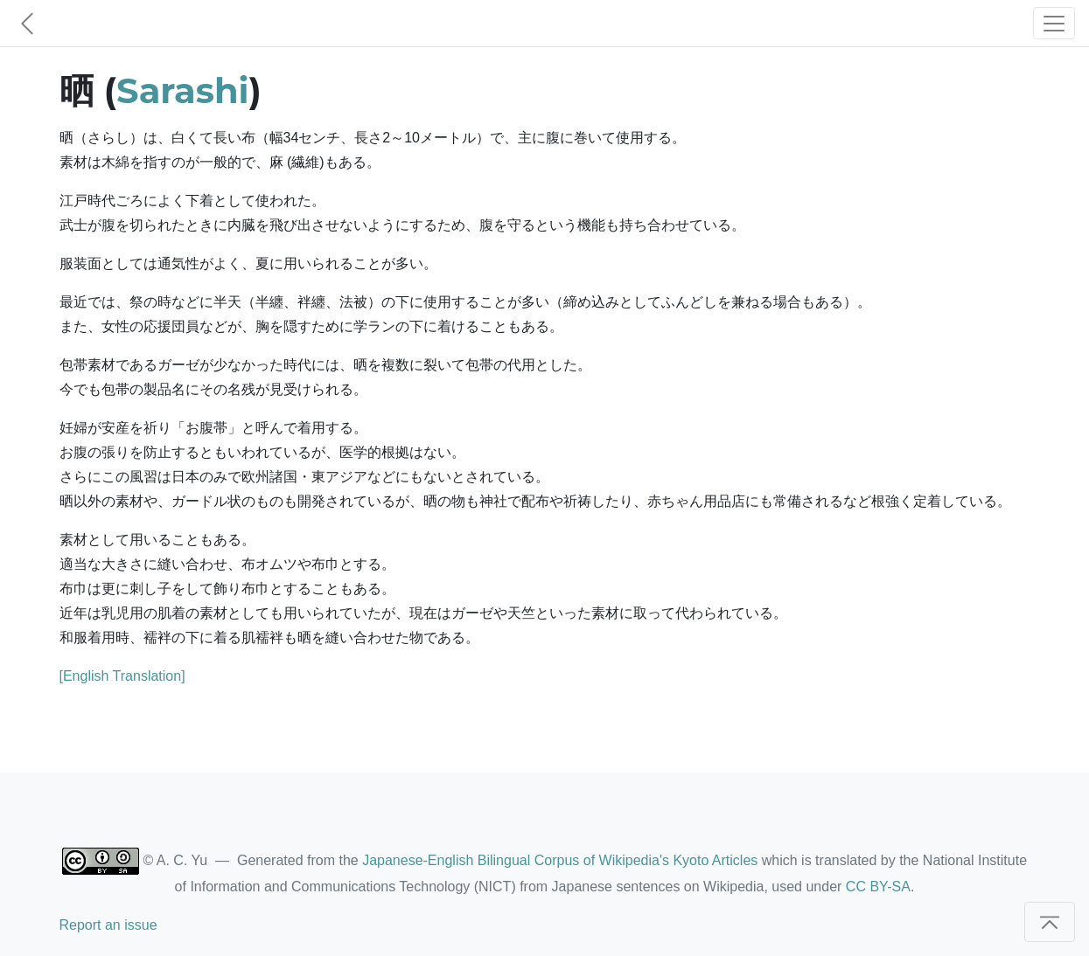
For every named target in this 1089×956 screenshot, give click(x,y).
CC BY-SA (878, 886)
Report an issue (108, 925)
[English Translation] (122, 676)
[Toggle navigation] (1054, 23)
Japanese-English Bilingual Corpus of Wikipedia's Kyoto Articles (559, 860)
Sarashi (182, 90)
